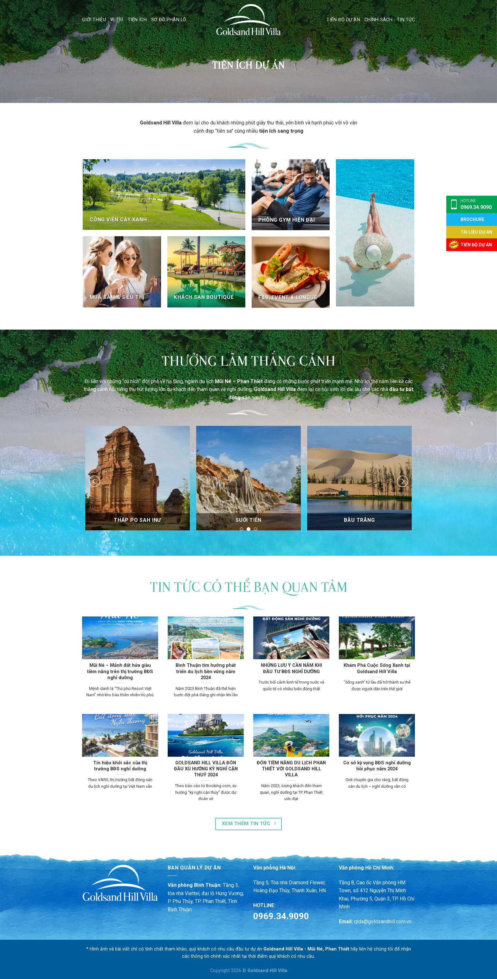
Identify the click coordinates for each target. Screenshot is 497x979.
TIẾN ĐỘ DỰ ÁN (476, 244)
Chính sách (378, 19)
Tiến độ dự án (343, 19)
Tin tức (406, 19)
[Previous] (94, 481)
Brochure (472, 219)
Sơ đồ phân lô (168, 19)
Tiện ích (137, 19)
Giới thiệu (94, 19)
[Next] (402, 481)
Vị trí (116, 19)
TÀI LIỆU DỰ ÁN (476, 232)
